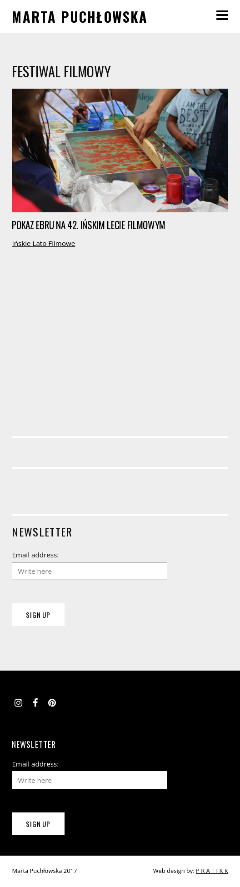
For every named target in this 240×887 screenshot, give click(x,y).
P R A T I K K (212, 871)
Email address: (35, 554)
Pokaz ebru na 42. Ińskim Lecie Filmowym (88, 225)
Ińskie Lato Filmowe (43, 243)
